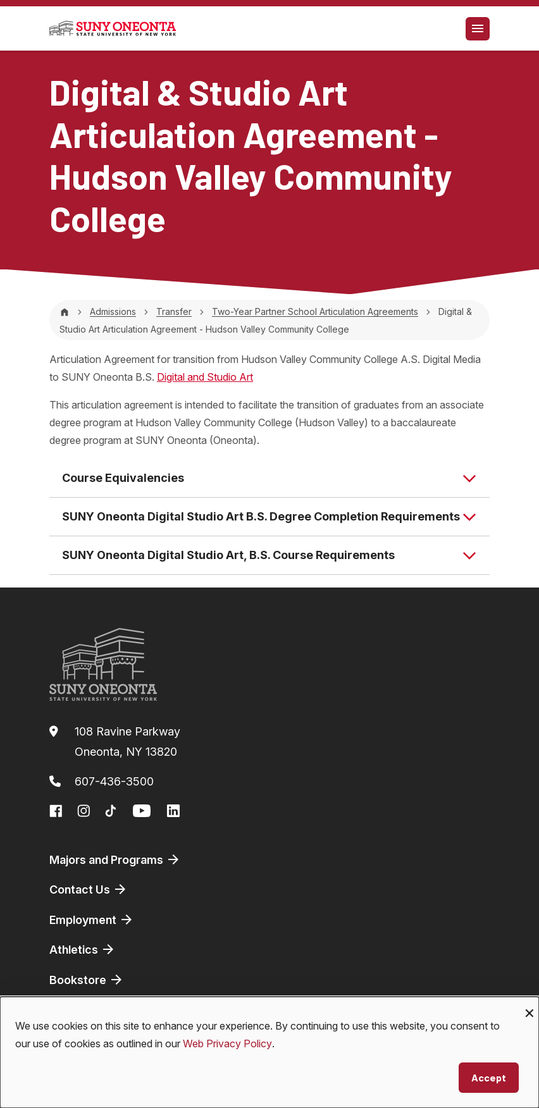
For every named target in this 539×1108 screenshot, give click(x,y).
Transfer (174, 311)
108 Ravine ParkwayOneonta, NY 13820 (127, 741)
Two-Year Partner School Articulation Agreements (315, 311)
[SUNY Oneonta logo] (112, 28)
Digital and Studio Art (205, 377)
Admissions (113, 311)
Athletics (82, 949)
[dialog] (269, 1052)
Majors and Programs (115, 859)
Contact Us (88, 889)
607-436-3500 (114, 781)
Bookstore (86, 979)
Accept (488, 1077)
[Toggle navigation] (478, 28)
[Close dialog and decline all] (529, 1005)
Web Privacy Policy (227, 1043)
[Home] (64, 311)
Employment (91, 919)
